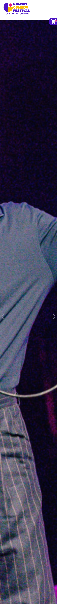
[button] (54, 316)
